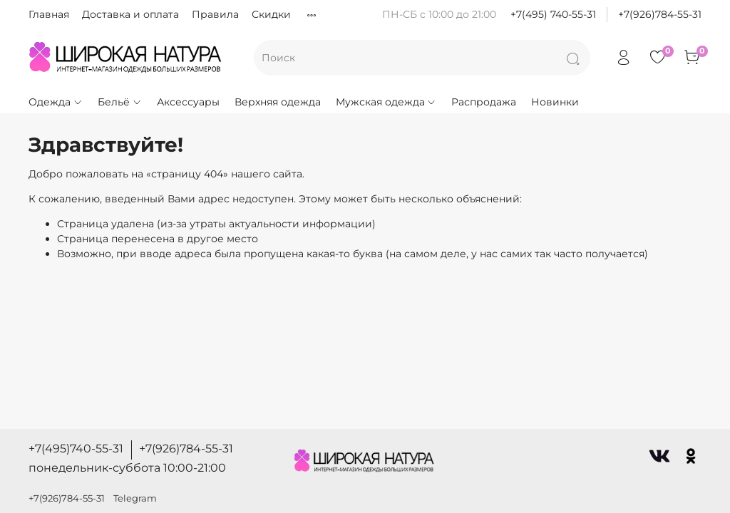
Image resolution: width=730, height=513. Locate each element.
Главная (49, 14)
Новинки (555, 101)
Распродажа (483, 101)
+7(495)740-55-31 (76, 448)
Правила (215, 14)
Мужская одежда (386, 101)
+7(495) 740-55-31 (553, 14)
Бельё (120, 101)
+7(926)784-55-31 (659, 14)
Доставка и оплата (130, 14)
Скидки (271, 14)
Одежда (56, 101)
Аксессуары (188, 101)
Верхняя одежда (278, 101)
